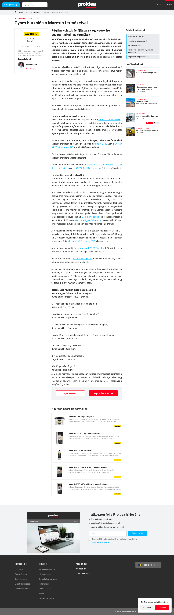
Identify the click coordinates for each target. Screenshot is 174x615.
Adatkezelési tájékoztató (101, 543)
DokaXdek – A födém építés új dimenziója (143, 132)
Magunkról (81, 564)
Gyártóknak (82, 573)
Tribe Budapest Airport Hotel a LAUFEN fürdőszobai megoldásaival (143, 88)
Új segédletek (45, 574)
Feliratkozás (137, 533)
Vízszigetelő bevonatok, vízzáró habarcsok (143, 51)
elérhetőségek (30, 69)
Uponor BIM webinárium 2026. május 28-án (143, 117)
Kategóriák (9, 5)
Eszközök (18, 569)
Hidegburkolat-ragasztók (143, 41)
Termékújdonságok (47, 569)
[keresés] (34, 4)
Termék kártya (87, 421)
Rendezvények (45, 589)
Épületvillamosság (22, 584)
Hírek (21, 12)
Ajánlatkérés (70, 393)
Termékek (19, 564)
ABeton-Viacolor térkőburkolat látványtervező (143, 103)
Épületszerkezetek (22, 589)
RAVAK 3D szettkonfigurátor (143, 74)
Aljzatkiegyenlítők (143, 45)
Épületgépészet (21, 574)
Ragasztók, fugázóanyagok (143, 57)
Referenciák (44, 584)
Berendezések (20, 579)
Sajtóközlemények (47, 598)
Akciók (42, 593)
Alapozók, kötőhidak (143, 36)
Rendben (162, 608)
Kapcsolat (81, 568)
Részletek (147, 608)
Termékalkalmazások (32, 12)
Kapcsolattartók (103, 393)
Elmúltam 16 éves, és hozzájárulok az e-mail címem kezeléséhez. (114, 539)
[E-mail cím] (108, 533)
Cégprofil (31, 39)
